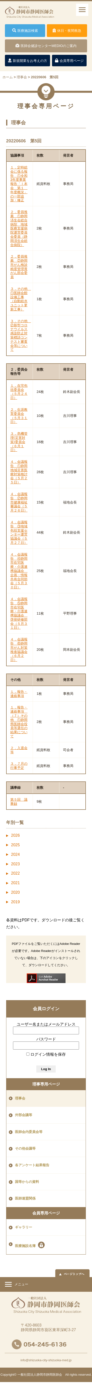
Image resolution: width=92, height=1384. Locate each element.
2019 (15, 902)
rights (74, 1374)
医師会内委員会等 (28, 1132)
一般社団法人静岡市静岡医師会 (39, 1374)
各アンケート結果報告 (32, 1165)
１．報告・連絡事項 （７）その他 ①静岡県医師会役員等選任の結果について (18, 721)
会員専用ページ (46, 1213)
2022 (15, 873)
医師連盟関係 (25, 1198)
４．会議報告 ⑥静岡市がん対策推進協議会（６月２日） (18, 649)
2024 (15, 854)
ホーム (7, 77)
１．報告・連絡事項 (18, 694)
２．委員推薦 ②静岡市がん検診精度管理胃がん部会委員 (18, 266)
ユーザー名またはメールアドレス (46, 1024)
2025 (15, 845)
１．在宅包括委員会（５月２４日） (18, 392)
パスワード (46, 1039)
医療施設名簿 (30, 1245)
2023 (15, 864)
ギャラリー (23, 1227)
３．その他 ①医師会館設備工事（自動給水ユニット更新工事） (20, 299)
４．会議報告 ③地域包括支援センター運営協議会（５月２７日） (18, 532)
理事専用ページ (46, 1084)
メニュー (16, 1285)
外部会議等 (23, 1115)
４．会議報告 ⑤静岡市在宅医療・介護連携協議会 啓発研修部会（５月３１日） (18, 613)
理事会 (20, 1098)
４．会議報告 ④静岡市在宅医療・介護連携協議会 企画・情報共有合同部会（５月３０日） (18, 570)
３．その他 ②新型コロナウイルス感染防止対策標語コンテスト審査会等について (20, 335)
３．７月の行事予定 (18, 766)
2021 (15, 883)
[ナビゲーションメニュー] (82, 10)
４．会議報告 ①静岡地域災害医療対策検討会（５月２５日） (18, 472)
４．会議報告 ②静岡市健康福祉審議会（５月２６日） (18, 502)
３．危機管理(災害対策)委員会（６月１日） (18, 442)
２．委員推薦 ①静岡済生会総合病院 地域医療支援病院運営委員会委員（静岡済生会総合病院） (18, 228)
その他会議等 (25, 1148)
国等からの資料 (27, 1182)
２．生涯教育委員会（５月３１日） (18, 416)
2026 (15, 835)
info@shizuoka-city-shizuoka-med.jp (45, 1360)
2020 (15, 892)
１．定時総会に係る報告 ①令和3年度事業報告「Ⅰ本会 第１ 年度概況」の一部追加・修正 (18, 183)
